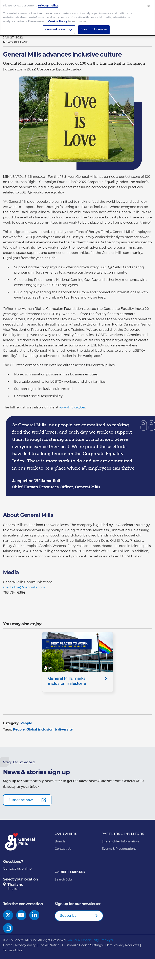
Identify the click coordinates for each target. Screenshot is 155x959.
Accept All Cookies (94, 27)
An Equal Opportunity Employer (90, 940)
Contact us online (17, 868)
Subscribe (68, 916)
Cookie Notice (49, 945)
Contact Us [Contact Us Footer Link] (63, 848)
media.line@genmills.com (24, 587)
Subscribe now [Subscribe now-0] (20, 800)
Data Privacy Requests (122, 945)
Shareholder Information (120, 841)
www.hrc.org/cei (72, 407)
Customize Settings (59, 27)
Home (7, 945)
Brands (60, 841)
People (26, 723)
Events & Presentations (119, 848)
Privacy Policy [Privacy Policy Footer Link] (25, 945)
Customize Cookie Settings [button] (82, 945)
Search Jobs (64, 879)
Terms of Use (12, 950)
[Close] (148, 4)
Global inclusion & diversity (49, 729)
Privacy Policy (48, 4)
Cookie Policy (58, 19)
